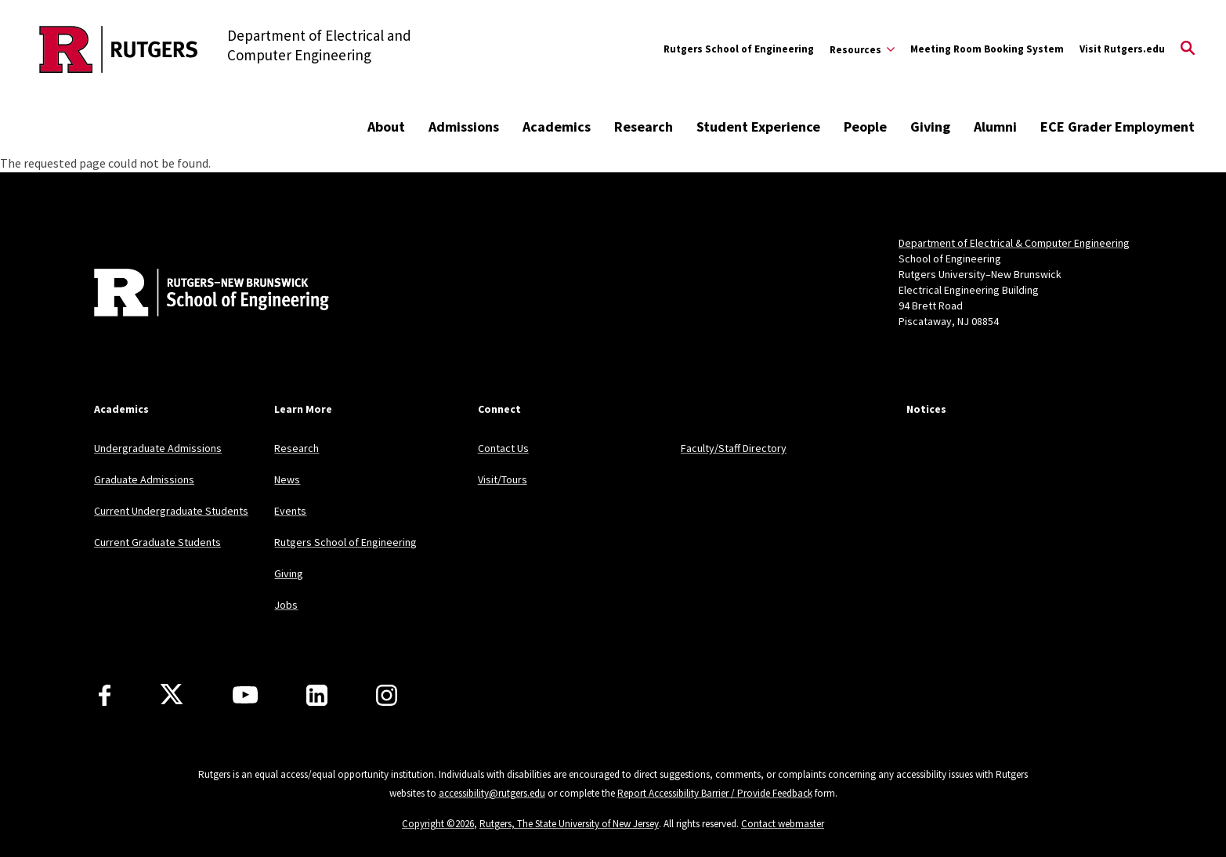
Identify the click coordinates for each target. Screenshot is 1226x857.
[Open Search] (1188, 49)
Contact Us (503, 448)
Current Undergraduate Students (171, 511)
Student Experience (758, 127)
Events (290, 511)
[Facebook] (104, 695)
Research (643, 127)
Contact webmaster (782, 823)
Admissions (464, 127)
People (865, 127)
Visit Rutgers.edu (1122, 49)
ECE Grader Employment (1117, 127)
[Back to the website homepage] (118, 49)
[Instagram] (386, 695)
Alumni (995, 127)
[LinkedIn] (316, 695)
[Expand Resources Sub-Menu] (862, 49)
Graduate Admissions (144, 479)
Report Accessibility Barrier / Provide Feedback (714, 793)
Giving (930, 127)
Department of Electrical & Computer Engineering (1014, 243)
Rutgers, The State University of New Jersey (569, 823)
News (287, 479)
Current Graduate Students (157, 542)
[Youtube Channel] (245, 694)
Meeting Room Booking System (987, 49)
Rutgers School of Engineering (739, 49)
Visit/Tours (502, 479)
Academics (557, 127)
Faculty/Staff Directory (734, 448)
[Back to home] (197, 294)
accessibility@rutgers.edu (492, 793)
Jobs (286, 605)
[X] (171, 695)
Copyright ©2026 (438, 823)
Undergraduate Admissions (158, 448)
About (386, 127)
